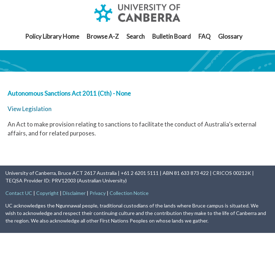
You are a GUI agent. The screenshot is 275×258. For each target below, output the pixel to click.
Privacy (98, 193)
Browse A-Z (103, 36)
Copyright (47, 193)
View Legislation (30, 109)
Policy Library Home (52, 36)
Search (135, 36)
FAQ (204, 36)
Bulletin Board (171, 36)
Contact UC (18, 193)
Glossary (230, 36)
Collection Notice (129, 193)
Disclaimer (74, 193)
